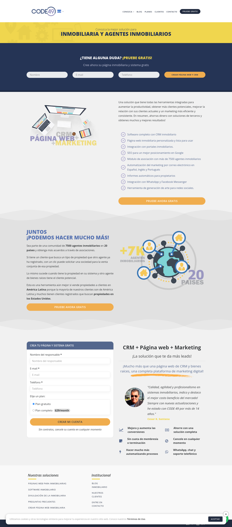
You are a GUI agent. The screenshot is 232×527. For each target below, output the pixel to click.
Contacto (171, 11)
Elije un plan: (37, 396)
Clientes (159, 11)
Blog (139, 11)
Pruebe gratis (190, 11)
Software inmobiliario (42, 489)
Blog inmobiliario (99, 485)
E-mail (34, 368)
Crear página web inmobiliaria (46, 507)
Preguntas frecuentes (41, 501)
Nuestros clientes (97, 494)
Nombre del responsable (46, 354)
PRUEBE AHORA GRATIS (162, 201)
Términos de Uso (136, 519)
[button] (61, 11)
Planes (148, 11)
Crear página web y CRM (185, 75)
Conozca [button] (128, 11)
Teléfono (36, 382)
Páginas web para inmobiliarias (47, 483)
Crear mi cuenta (70, 422)
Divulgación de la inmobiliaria (47, 495)
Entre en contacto (98, 504)
